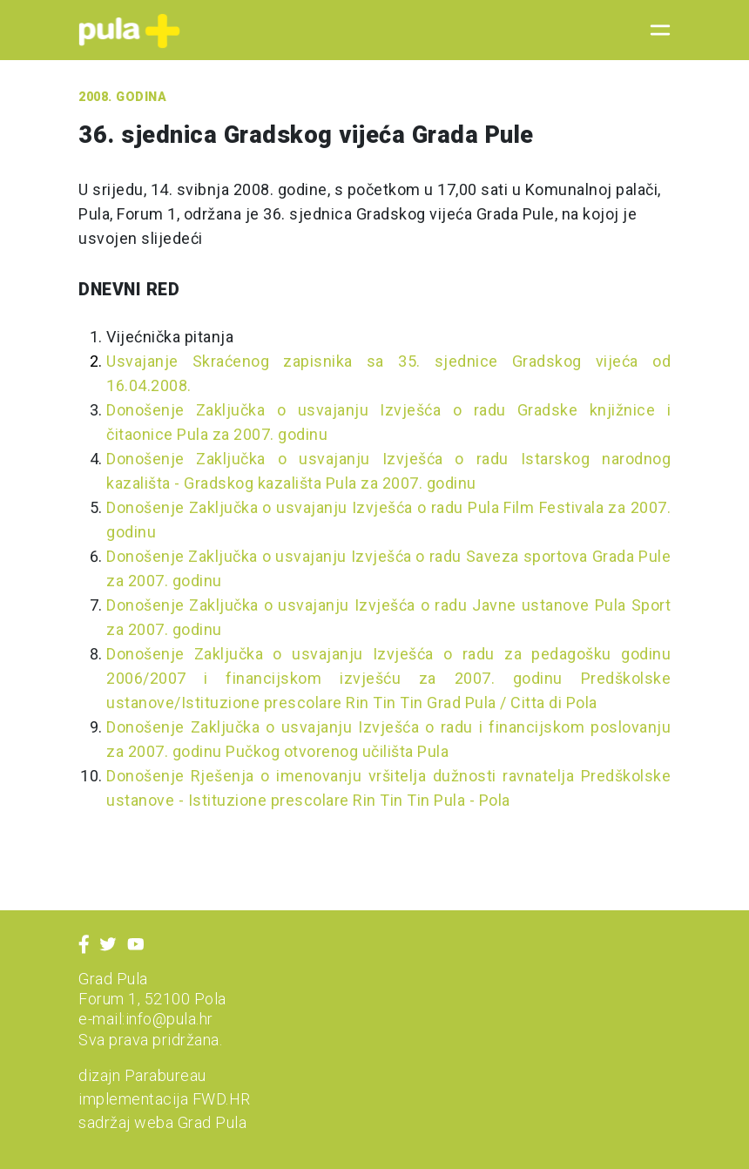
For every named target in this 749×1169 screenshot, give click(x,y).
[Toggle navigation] (655, 30)
